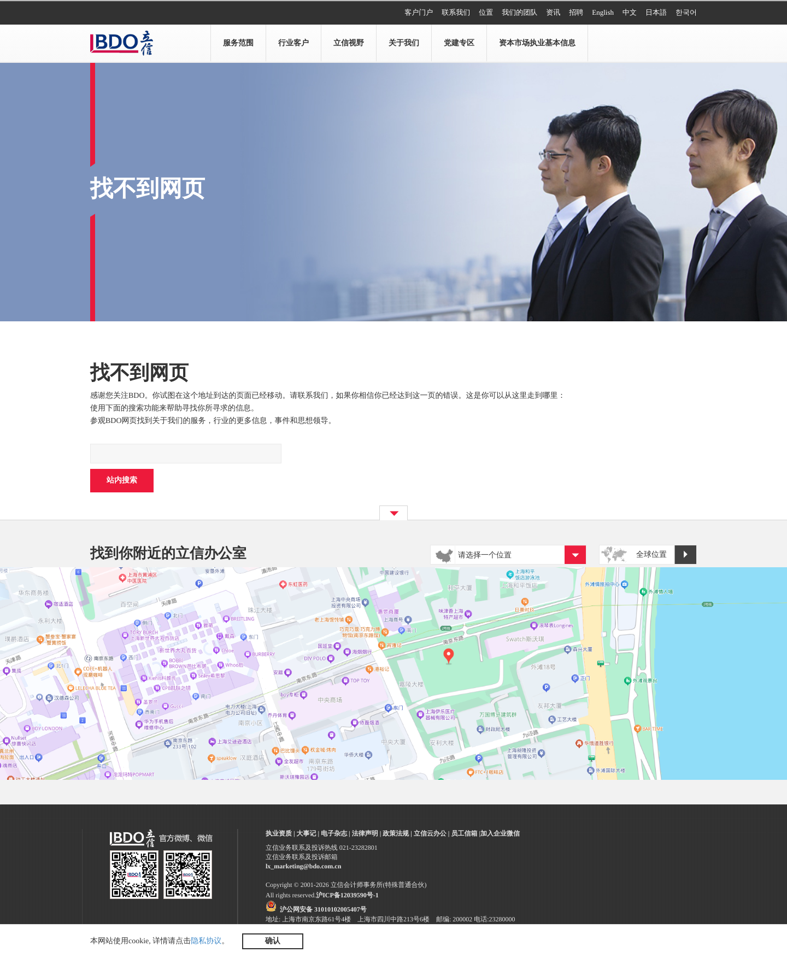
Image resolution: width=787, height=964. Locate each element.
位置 (486, 12)
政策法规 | (397, 833)
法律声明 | (366, 833)
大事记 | (308, 833)
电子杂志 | (335, 833)
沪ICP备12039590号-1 (347, 895)
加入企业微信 (500, 833)
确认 (272, 941)
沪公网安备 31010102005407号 (323, 909)
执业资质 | (280, 833)
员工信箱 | (465, 833)
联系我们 (456, 12)
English (603, 12)
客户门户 (418, 12)
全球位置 (666, 555)
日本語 (656, 12)
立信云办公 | (432, 833)
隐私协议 (206, 941)
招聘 (576, 12)
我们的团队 (519, 12)
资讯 (553, 12)
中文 (629, 12)
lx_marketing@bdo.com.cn (303, 866)
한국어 (686, 12)
